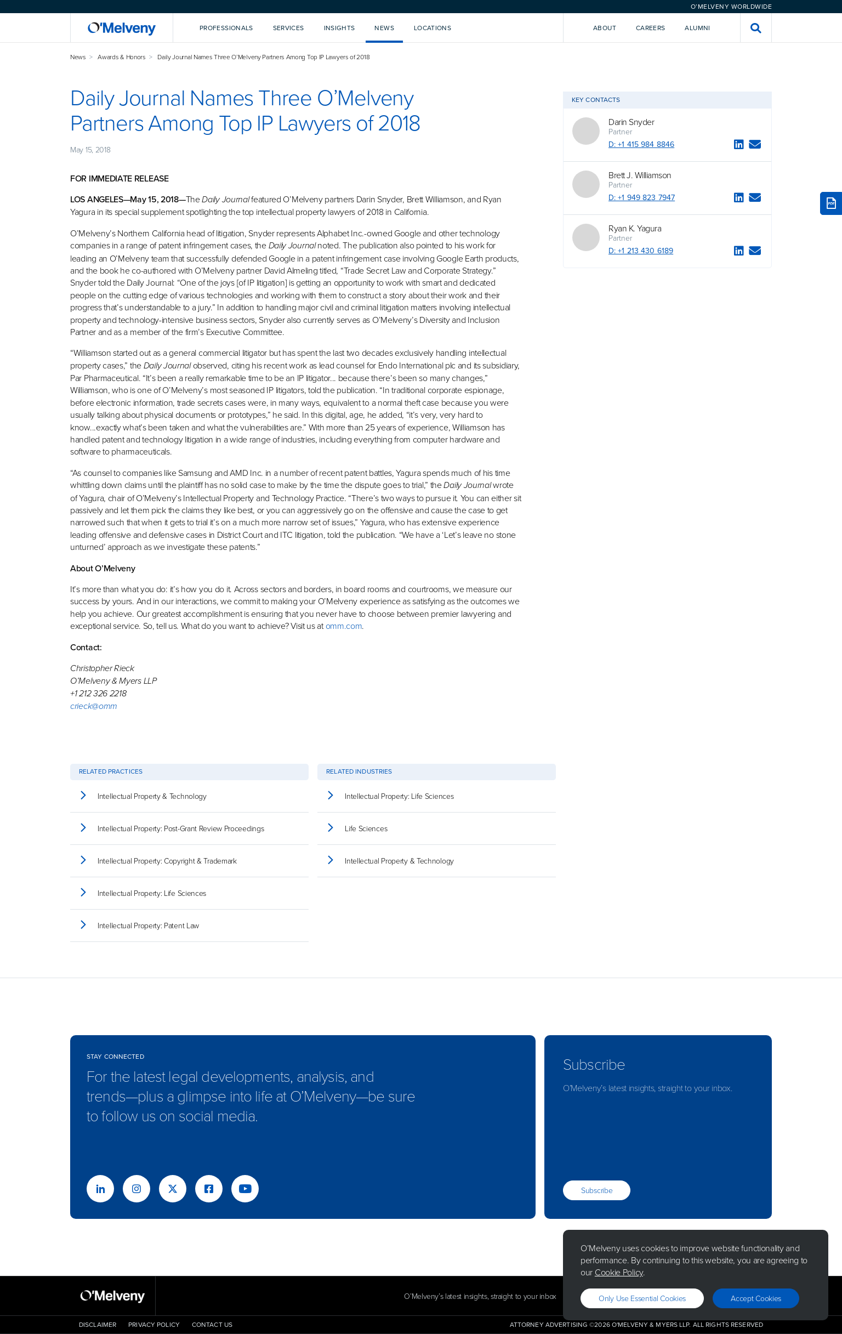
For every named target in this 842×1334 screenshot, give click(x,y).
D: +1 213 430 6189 (640, 251)
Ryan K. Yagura (634, 228)
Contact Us (212, 1325)
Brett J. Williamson (640, 175)
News (78, 56)
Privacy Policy (154, 1325)
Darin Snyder (631, 121)
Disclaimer (97, 1325)
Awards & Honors (122, 56)
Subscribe (596, 1190)
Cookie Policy (619, 1272)
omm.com (344, 626)
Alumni (697, 28)
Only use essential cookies (642, 1298)
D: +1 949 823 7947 (641, 197)
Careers (650, 28)
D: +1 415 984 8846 (641, 144)
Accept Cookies (756, 1298)
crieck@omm (93, 706)
